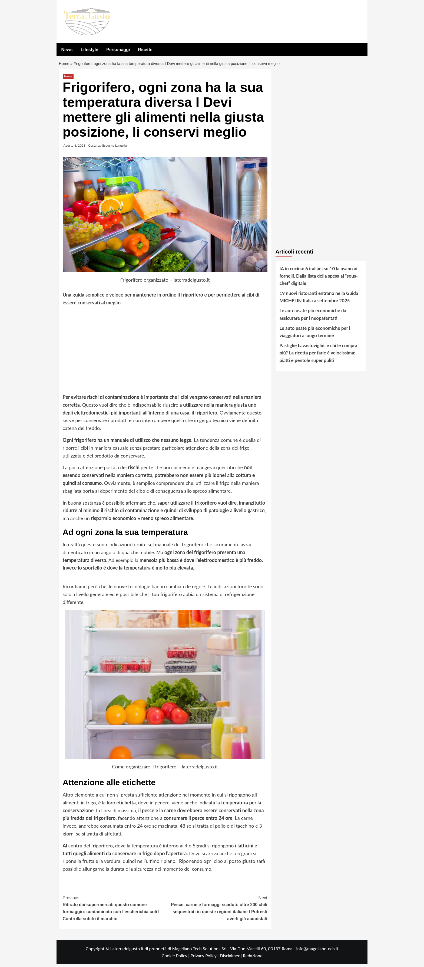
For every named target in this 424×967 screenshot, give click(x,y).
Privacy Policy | (205, 958)
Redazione (252, 958)
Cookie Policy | (176, 958)
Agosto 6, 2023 (74, 148)
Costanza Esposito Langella (107, 148)
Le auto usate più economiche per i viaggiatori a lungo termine (315, 334)
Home (64, 65)
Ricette (145, 49)
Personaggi (118, 49)
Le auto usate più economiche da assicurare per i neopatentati (313, 316)
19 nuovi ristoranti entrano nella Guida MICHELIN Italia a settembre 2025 (319, 299)
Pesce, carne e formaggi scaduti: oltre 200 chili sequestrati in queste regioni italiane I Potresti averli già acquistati (216, 910)
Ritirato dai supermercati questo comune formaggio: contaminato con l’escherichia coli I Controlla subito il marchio (114, 910)
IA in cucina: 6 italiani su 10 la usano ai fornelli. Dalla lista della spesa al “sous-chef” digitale (319, 278)
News (67, 49)
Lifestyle (89, 49)
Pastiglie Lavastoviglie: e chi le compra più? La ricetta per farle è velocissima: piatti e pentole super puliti (318, 355)
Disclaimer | (231, 958)
